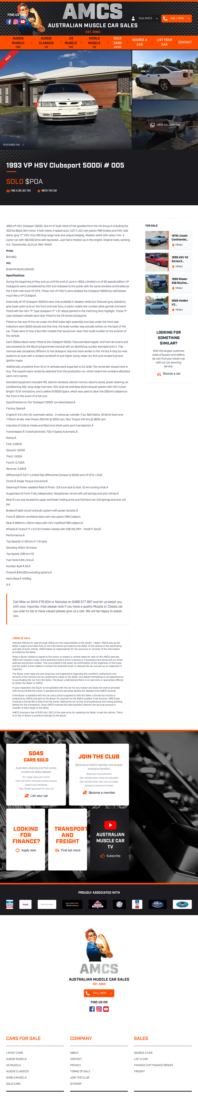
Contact (185, 42)
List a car (141, 1059)
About (74, 1053)
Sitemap (76, 1084)
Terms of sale (80, 1071)
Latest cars (14, 1053)
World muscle (95, 43)
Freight (139, 1071)
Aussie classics (46, 43)
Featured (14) (11, 145)
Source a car (139, 42)
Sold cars (117, 43)
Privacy (75, 1065)
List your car (164, 42)
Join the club (79, 1077)
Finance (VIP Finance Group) (153, 1065)
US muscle (71, 43)
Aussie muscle (18, 43)
